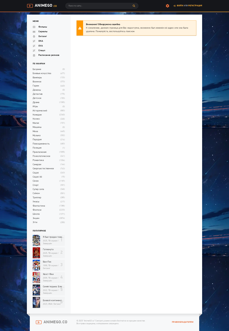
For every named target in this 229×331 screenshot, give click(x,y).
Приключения (39, 152)
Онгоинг (42, 36)
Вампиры (37, 78)
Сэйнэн (36, 193)
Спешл (41, 50)
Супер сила (38, 189)
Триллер (37, 197)
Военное (37, 82)
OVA (40, 46)
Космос (36, 119)
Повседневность (41, 144)
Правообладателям (182, 322)
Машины (37, 127)
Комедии (37, 115)
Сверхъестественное (43, 168)
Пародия (37, 139)
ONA (40, 41)
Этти (35, 222)
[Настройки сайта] (167, 5)
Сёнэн (36, 181)
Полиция (37, 148)
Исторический (40, 111)
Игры (35, 106)
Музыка (36, 135)
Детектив (38, 94)
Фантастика (39, 206)
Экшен (36, 218)
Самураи (37, 164)
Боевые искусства (42, 73)
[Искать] (134, 6)
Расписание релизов (48, 55)
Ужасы (36, 202)
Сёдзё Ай (37, 177)
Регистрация (195, 6)
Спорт (36, 185)
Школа (36, 214)
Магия (36, 123)
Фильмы (42, 27)
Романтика (38, 160)
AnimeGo (42, 6)
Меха (35, 131)
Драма (36, 102)
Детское (37, 98)
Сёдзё (36, 173)
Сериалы (42, 31)
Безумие (37, 69)
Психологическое (41, 156)
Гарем (36, 86)
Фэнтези (37, 210)
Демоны (37, 90)
